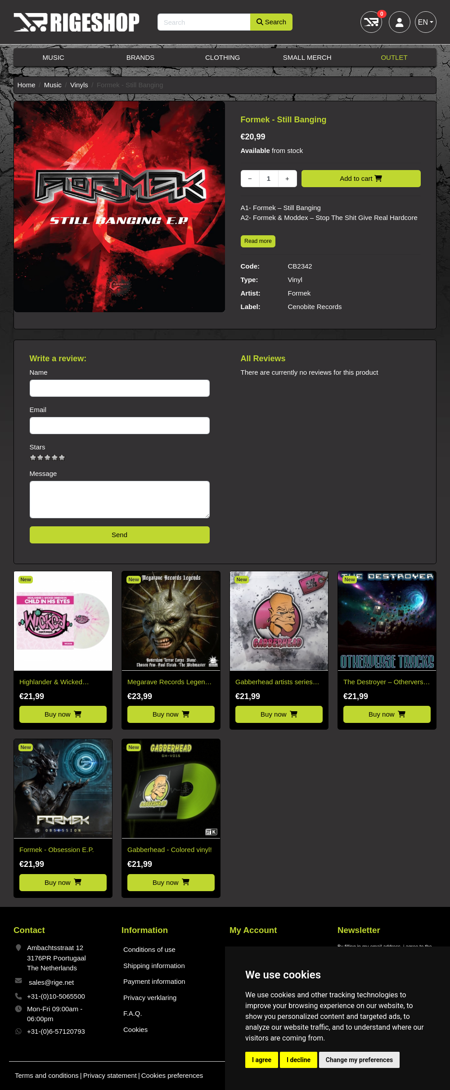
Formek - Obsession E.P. (56, 849)
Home (27, 85)
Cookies (135, 1029)
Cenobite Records (315, 306)
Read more (258, 241)
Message (43, 473)
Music (53, 57)
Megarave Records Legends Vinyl (169, 682)
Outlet (394, 57)
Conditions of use (149, 949)
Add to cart (361, 178)
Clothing (222, 57)
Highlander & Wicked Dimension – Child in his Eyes (55, 682)
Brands (140, 57)
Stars (37, 447)
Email (38, 409)
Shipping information (154, 965)
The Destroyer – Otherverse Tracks (385, 682)
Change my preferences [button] (359, 1059)
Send (119, 534)
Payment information (154, 981)
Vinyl (295, 279)
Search (271, 22)
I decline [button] (298, 1059)
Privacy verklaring (149, 997)
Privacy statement (110, 1075)
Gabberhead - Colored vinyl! (169, 849)
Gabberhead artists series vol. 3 (274, 682)
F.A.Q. (132, 1013)
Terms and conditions (47, 1075)
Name (39, 372)
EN (423, 22)
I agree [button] (261, 1059)
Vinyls (79, 85)
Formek (299, 293)
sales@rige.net (51, 982)
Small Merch (307, 57)
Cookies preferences (172, 1075)
